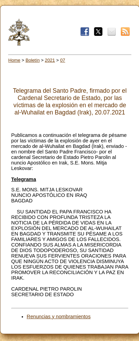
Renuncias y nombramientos (59, 316)
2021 (50, 60)
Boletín (32, 60)
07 (62, 60)
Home (14, 60)
